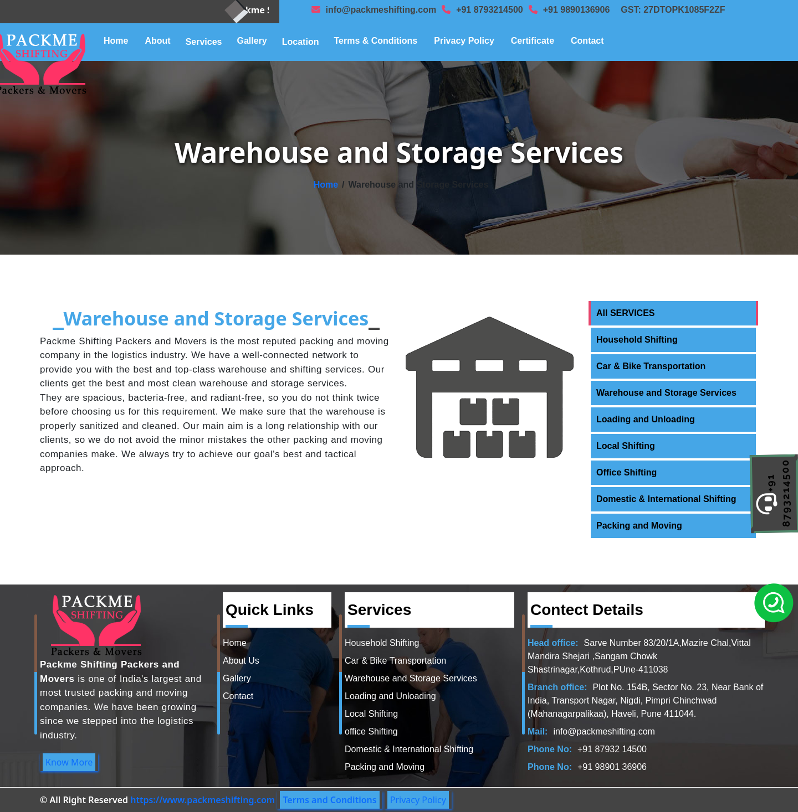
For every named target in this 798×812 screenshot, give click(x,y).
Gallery (252, 40)
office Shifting (371, 731)
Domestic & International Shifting (666, 499)
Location (300, 41)
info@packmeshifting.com (381, 9)
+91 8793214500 (489, 9)
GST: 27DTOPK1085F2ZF (673, 9)
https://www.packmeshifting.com (202, 800)
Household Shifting (637, 339)
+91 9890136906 (576, 9)
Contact (587, 40)
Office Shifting (626, 472)
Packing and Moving (639, 525)
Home (116, 40)
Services (204, 41)
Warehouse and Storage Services (666, 392)
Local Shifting (625, 446)
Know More (69, 762)
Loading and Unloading (645, 419)
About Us (241, 660)
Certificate (532, 40)
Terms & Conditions (375, 40)
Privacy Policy (464, 40)
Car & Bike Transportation (650, 366)
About (157, 40)
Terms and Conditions (329, 800)
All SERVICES (625, 313)
